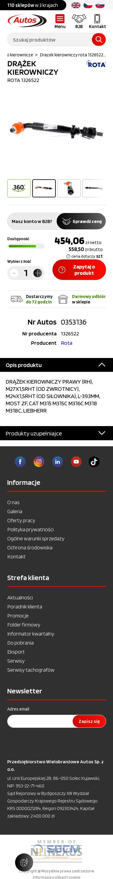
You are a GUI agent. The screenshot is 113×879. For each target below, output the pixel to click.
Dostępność (18, 238)
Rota (66, 343)
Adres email (18, 709)
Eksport (16, 651)
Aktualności (20, 597)
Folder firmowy (23, 624)
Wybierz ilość (19, 261)
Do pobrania (20, 642)
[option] (56, 131)
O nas (13, 502)
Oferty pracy (21, 520)
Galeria (14, 511)
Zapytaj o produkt (76, 269)
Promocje (18, 615)
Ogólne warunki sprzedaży (35, 538)
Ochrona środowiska (29, 547)
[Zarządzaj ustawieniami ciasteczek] (24, 862)
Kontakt (16, 556)
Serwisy (16, 661)
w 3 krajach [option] (32, 5)
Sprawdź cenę (81, 221)
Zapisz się (89, 721)
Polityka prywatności (30, 529)
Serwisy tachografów (31, 670)
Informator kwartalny (30, 633)
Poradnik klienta (24, 606)
